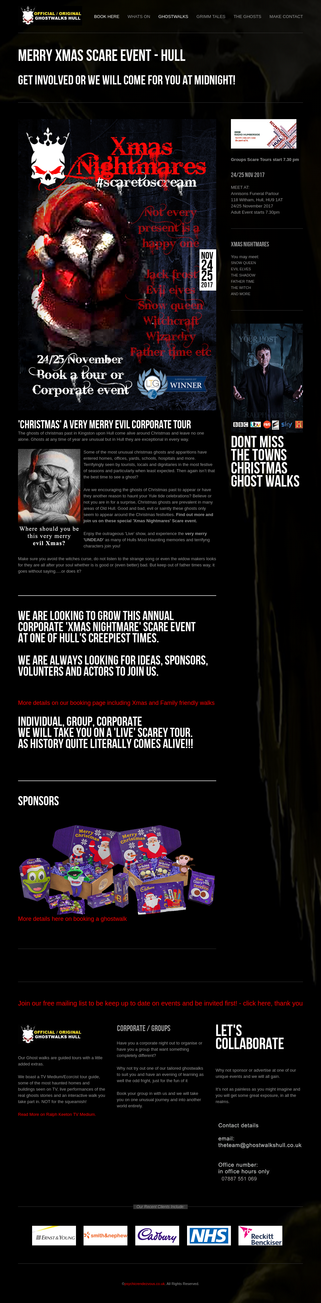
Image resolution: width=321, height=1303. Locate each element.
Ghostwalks (173, 16)
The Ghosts (247, 16)
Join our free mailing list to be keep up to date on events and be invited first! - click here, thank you (160, 1003)
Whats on (138, 16)
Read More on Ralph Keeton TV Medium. (57, 1114)
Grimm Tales (211, 16)
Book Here (106, 16)
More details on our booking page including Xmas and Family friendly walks (116, 703)
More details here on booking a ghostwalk (72, 919)
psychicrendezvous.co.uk (144, 1284)
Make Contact (286, 16)
